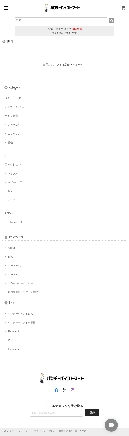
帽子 (10, 191)
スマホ (8, 213)
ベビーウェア (15, 182)
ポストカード (12, 98)
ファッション (12, 164)
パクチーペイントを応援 (21, 322)
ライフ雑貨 (11, 115)
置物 (10, 142)
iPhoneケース (15, 222)
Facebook (13, 331)
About (11, 248)
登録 (92, 412)
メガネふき (14, 124)
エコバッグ (14, 133)
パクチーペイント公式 (20, 313)
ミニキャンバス (14, 107)
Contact (12, 274)
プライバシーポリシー (20, 283)
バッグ (11, 200)
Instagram (13, 349)
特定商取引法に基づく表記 (23, 292)
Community (14, 265)
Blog (10, 256)
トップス (13, 173)
